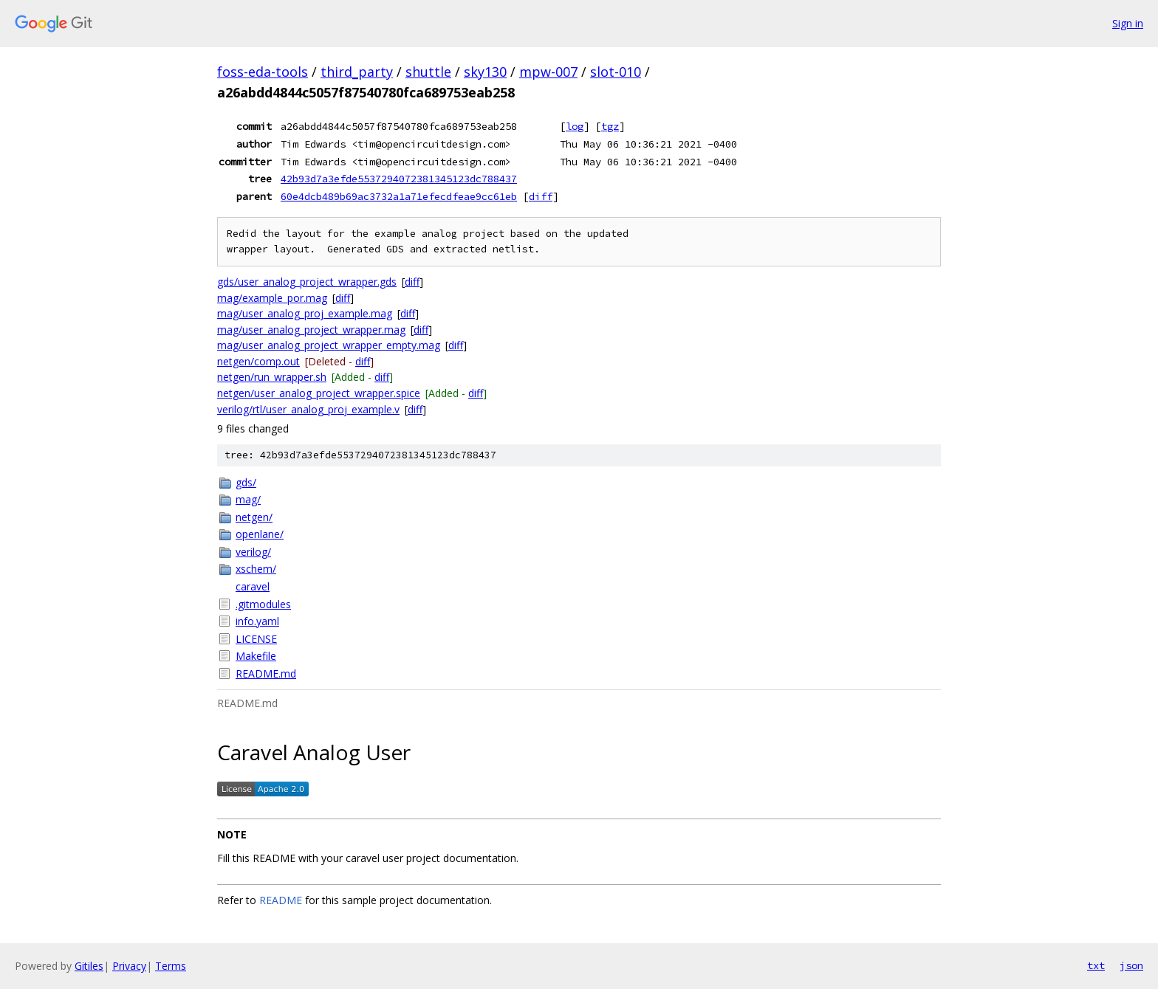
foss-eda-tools (262, 71)
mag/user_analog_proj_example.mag (304, 313)
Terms (170, 966)
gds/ (246, 482)
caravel (253, 586)
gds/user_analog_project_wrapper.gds (307, 282)
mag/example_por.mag (272, 298)
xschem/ (256, 569)
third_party (357, 71)
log (574, 126)
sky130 (485, 71)
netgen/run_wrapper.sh (271, 377)
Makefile (256, 656)
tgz (610, 126)
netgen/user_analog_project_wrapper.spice (318, 393)
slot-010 (615, 71)
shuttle (428, 71)
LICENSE (256, 639)
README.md (266, 673)
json (1131, 965)
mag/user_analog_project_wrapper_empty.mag (328, 345)
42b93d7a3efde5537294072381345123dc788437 (399, 178)
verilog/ (253, 552)
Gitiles (89, 966)
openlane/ (260, 534)
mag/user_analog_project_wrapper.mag (311, 330)
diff (540, 196)
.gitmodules (263, 604)
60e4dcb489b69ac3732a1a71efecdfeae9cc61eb (399, 196)
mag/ (248, 499)
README (280, 900)
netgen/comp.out (258, 361)
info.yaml (257, 621)
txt (1096, 965)
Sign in (1127, 23)
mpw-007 (548, 71)
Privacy (129, 966)
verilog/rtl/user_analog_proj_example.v (308, 409)
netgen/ (254, 517)
